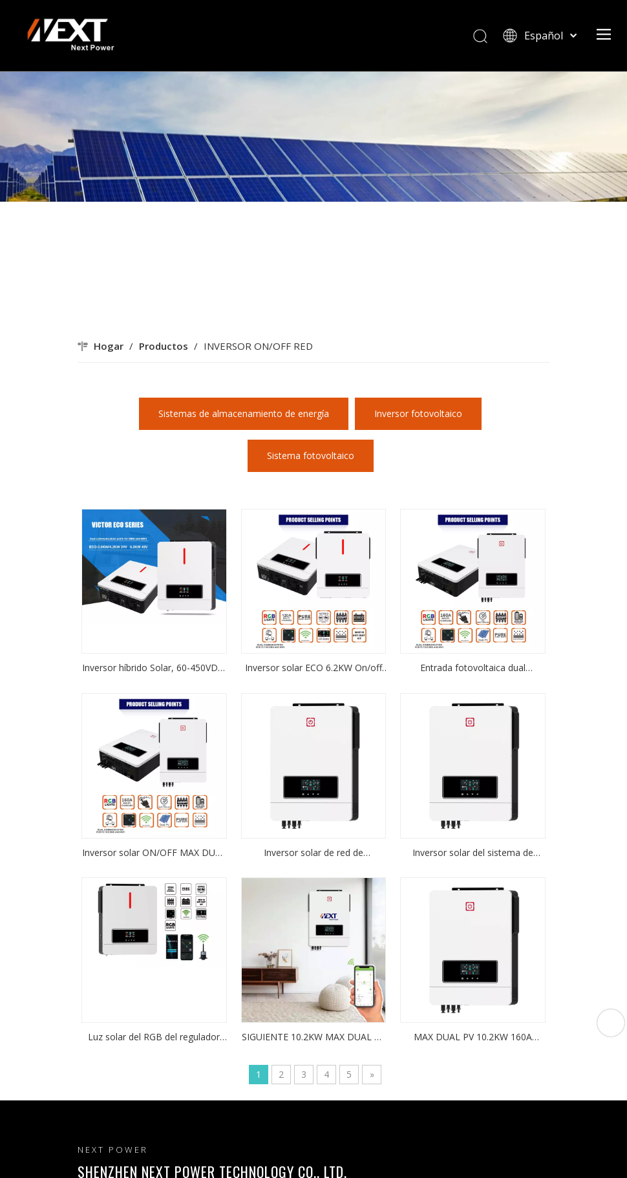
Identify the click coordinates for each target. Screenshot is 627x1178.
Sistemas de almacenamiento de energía (243, 413)
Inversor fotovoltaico (418, 413)
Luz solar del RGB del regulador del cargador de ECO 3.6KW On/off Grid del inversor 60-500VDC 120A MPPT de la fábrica (153, 1038)
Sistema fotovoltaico (310, 455)
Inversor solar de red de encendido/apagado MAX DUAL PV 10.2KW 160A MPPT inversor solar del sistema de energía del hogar (313, 853)
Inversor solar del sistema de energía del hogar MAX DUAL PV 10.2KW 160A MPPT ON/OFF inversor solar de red (473, 853)
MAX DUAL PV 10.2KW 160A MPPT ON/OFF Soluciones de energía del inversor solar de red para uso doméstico (473, 1038)
